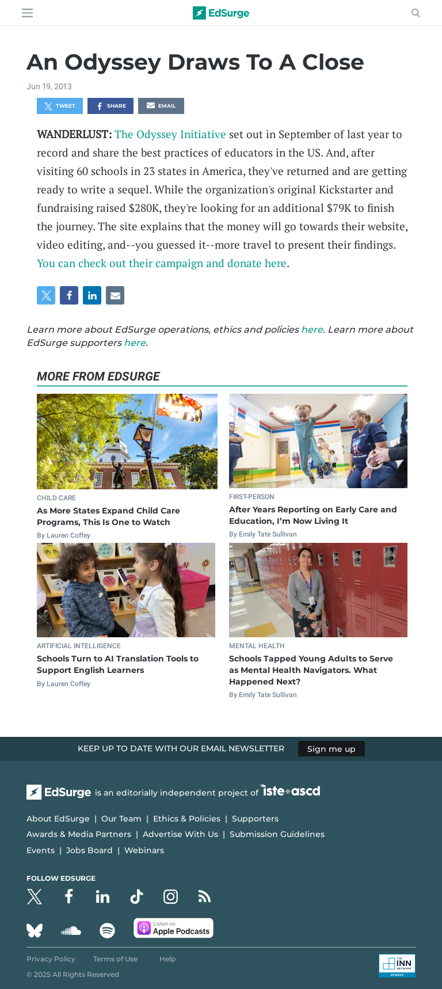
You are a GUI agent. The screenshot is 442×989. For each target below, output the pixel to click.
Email (161, 106)
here (312, 329)
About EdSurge (58, 818)
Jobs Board (89, 850)
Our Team (121, 818)
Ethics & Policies (186, 818)
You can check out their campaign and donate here (162, 263)
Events (40, 850)
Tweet (59, 106)
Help (167, 958)
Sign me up (331, 748)
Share (111, 106)
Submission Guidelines (277, 834)
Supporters (255, 818)
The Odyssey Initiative (170, 134)
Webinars (144, 850)
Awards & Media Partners (78, 834)
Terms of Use (115, 958)
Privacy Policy (50, 958)
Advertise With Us (180, 834)
